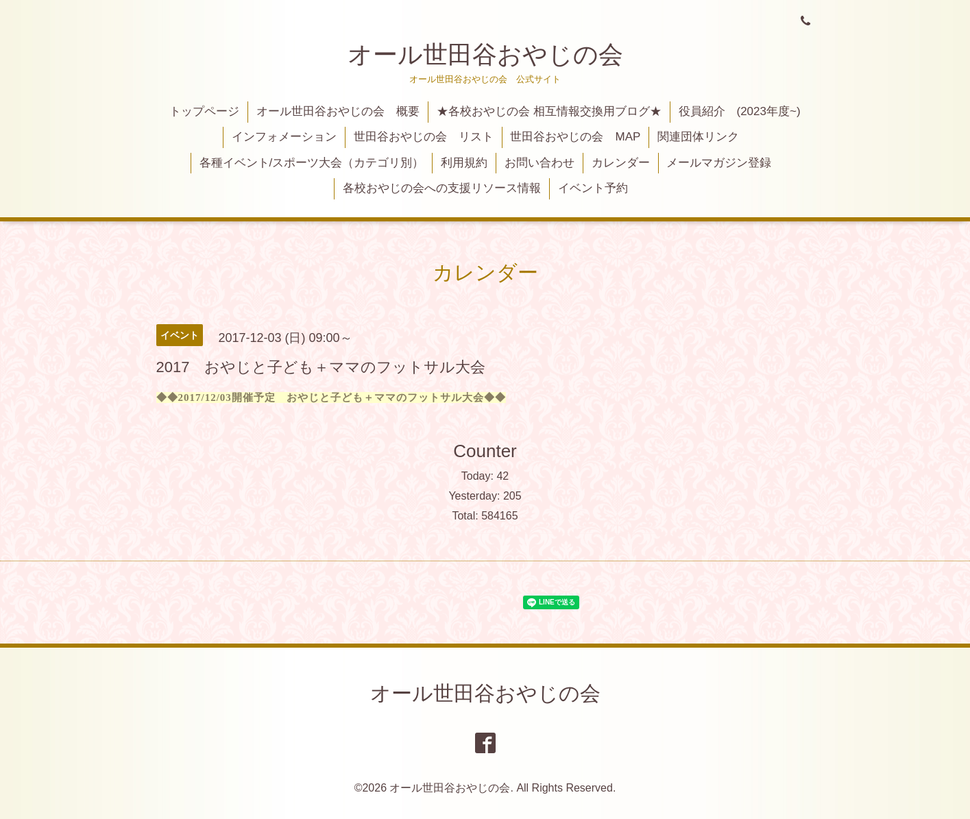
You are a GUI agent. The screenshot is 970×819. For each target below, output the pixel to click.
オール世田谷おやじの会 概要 (338, 111)
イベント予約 (593, 188)
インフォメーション (284, 136)
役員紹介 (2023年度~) (740, 111)
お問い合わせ (539, 162)
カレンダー (621, 162)
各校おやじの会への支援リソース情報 (442, 188)
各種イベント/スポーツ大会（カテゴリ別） (311, 162)
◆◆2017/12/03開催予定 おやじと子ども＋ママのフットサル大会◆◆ (331, 397)
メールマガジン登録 (718, 162)
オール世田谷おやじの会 (485, 54)
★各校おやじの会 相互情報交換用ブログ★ (549, 111)
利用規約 (464, 162)
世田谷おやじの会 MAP (575, 136)
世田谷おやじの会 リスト (424, 136)
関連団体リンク (698, 136)
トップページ (204, 111)
